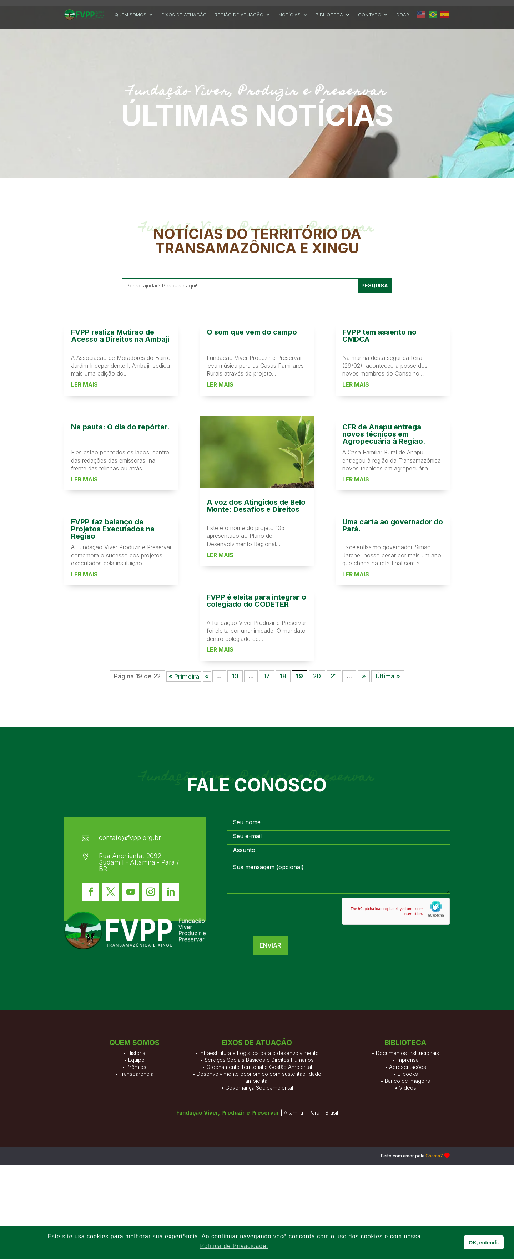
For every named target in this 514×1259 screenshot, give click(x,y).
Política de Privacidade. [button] (234, 1246)
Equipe (136, 1098)
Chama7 (434, 1161)
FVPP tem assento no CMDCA (379, 642)
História (136, 1091)
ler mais (84, 690)
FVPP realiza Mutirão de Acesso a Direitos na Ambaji (120, 642)
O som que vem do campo (252, 638)
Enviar (474, 951)
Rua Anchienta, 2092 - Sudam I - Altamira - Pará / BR (139, 868)
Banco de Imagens (407, 1130)
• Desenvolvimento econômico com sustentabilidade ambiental (256, 1127)
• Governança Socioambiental (257, 1137)
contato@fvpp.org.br (130, 843)
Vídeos (407, 1137)
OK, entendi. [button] (484, 1242)
